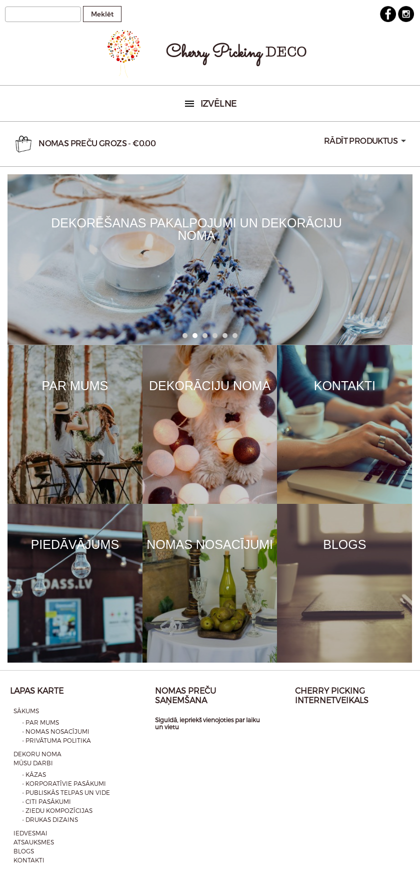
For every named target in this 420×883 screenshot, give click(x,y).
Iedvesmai (31, 832)
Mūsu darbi (33, 762)
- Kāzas (34, 774)
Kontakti (29, 859)
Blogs (24, 850)
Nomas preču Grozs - (85, 144)
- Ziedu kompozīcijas (57, 810)
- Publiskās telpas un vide (66, 792)
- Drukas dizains (50, 819)
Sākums (26, 710)
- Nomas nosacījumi (56, 731)
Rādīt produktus (361, 140)
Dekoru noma (38, 753)
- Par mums (40, 722)
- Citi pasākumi (46, 801)
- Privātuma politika (56, 740)
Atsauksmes (34, 841)
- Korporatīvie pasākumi (64, 783)
